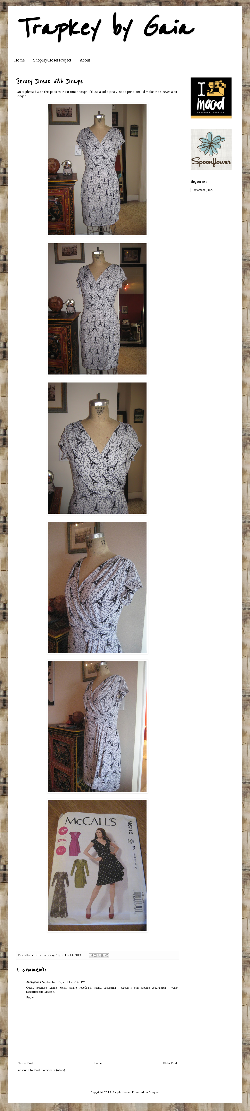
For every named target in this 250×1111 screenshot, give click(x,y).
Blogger (154, 1092)
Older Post (170, 1063)
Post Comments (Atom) (49, 1070)
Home (19, 60)
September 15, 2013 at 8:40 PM (63, 982)
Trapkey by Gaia (103, 28)
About (85, 60)
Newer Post (25, 1063)
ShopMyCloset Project (52, 60)
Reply (30, 997)
